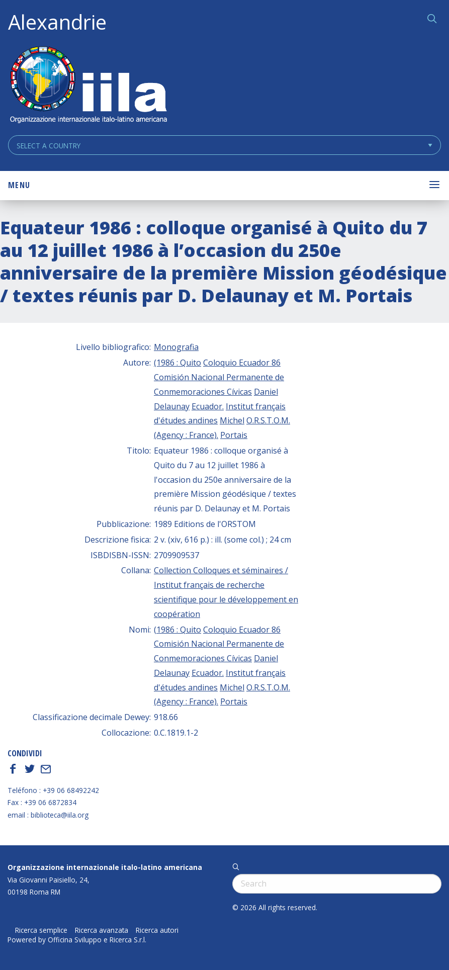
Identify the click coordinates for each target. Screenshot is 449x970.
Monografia (176, 346)
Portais (233, 434)
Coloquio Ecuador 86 (242, 362)
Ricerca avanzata (101, 930)
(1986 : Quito (177, 362)
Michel (232, 420)
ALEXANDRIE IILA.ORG (88, 85)
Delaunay (172, 406)
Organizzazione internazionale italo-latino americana (105, 867)
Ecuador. (208, 406)
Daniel (266, 391)
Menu (19, 185)
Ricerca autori (157, 930)
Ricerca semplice (41, 930)
